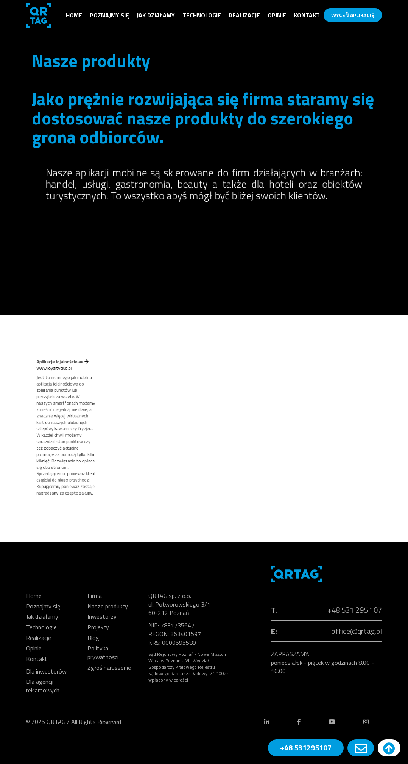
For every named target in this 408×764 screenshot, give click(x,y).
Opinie (277, 15)
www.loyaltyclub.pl (64, 394)
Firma (94, 595)
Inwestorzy (102, 616)
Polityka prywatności (102, 652)
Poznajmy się (109, 15)
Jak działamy (156, 15)
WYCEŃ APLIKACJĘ (352, 15)
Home (74, 15)
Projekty (98, 627)
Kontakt (307, 15)
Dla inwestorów (46, 671)
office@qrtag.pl (356, 631)
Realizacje (244, 15)
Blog (93, 637)
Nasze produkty (107, 606)
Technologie (201, 15)
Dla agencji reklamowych (42, 686)
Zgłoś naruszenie (109, 667)
